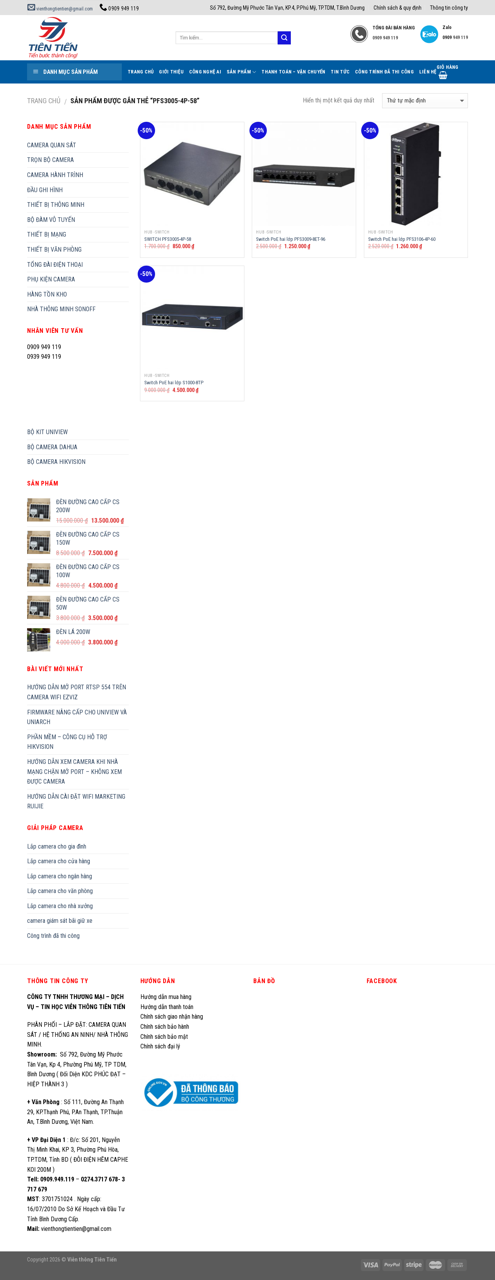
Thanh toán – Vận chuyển (293, 72)
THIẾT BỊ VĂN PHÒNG (54, 249)
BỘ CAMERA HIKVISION (56, 461)
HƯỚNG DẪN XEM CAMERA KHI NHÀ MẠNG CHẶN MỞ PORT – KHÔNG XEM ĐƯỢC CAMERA (74, 771)
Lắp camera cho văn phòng (60, 891)
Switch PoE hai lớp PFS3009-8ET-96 (290, 239)
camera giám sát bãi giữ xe (59, 920)
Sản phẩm (241, 72)
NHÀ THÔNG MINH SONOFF (61, 309)
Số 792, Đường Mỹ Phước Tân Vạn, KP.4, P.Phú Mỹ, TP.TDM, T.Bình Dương (287, 8)
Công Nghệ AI (205, 72)
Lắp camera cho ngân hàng (59, 876)
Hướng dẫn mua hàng (165, 996)
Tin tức (340, 72)
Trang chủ (43, 101)
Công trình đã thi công (384, 72)
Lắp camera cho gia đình (56, 846)
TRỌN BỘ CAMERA (50, 160)
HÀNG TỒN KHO (47, 294)
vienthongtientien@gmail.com (60, 9)
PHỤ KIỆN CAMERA (51, 279)
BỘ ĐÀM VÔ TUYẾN (51, 219)
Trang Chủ (141, 72)
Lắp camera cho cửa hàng (58, 861)
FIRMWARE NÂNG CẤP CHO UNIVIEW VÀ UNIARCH (77, 717)
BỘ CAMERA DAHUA (52, 447)
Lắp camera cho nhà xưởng (60, 906)
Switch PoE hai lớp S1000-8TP (173, 382)
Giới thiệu (171, 72)
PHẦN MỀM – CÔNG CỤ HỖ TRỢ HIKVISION (67, 742)
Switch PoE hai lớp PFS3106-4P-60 (401, 239)
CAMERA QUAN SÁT (51, 145)
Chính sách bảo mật (164, 1036)
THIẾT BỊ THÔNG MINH (55, 204)
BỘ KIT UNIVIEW (47, 432)
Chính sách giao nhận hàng (171, 1016)
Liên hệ (428, 72)
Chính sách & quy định (398, 8)
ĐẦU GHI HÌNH (45, 190)
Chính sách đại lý (161, 1046)
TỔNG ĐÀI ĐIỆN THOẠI (55, 264)
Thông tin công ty (449, 8)
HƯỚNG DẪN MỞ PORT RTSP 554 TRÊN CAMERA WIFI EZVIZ (76, 692)
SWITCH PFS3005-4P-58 (167, 239)
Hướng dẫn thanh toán (166, 1007)
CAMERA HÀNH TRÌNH (55, 175)
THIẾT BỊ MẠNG (46, 234)
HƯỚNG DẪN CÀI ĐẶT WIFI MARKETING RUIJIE (76, 801)
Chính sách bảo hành (164, 1026)
